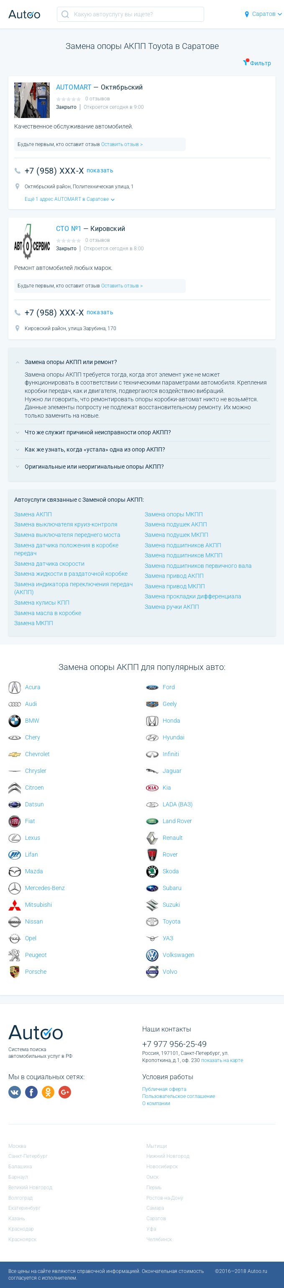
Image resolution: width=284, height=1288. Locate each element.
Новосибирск (162, 1167)
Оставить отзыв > (121, 144)
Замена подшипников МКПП (184, 555)
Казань (16, 1218)
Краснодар (21, 1229)
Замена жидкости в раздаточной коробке (71, 573)
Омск (152, 1177)
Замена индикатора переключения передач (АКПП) (73, 588)
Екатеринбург (24, 1208)
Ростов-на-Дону (164, 1198)
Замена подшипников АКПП (183, 545)
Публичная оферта (164, 1089)
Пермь (153, 1188)
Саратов (263, 13)
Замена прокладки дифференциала (193, 596)
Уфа (151, 1229)
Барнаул (18, 1177)
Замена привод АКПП (174, 575)
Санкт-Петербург (28, 1156)
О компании (156, 1103)
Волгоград (20, 1198)
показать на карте (222, 1060)
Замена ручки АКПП (172, 606)
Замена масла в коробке (47, 613)
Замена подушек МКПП (176, 534)
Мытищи (156, 1146)
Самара (155, 1208)
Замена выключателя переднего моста (67, 534)
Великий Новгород (30, 1188)
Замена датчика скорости (49, 563)
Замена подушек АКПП (176, 524)
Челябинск (159, 1239)
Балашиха (20, 1167)
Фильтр (257, 62)
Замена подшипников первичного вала (198, 565)
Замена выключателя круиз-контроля (66, 524)
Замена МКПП (33, 623)
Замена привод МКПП (175, 586)
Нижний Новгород (167, 1156)
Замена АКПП (33, 514)
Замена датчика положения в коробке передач (66, 549)
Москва (17, 1146)
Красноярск (22, 1239)
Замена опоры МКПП (174, 514)
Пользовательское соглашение (178, 1096)
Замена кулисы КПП (41, 602)
